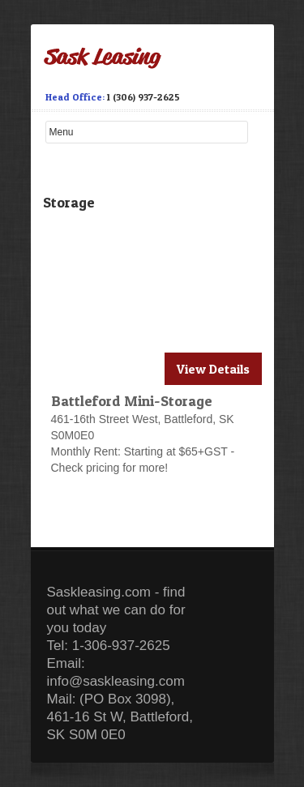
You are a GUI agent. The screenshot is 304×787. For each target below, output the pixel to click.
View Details (213, 369)
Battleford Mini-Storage (131, 400)
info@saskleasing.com (116, 681)
